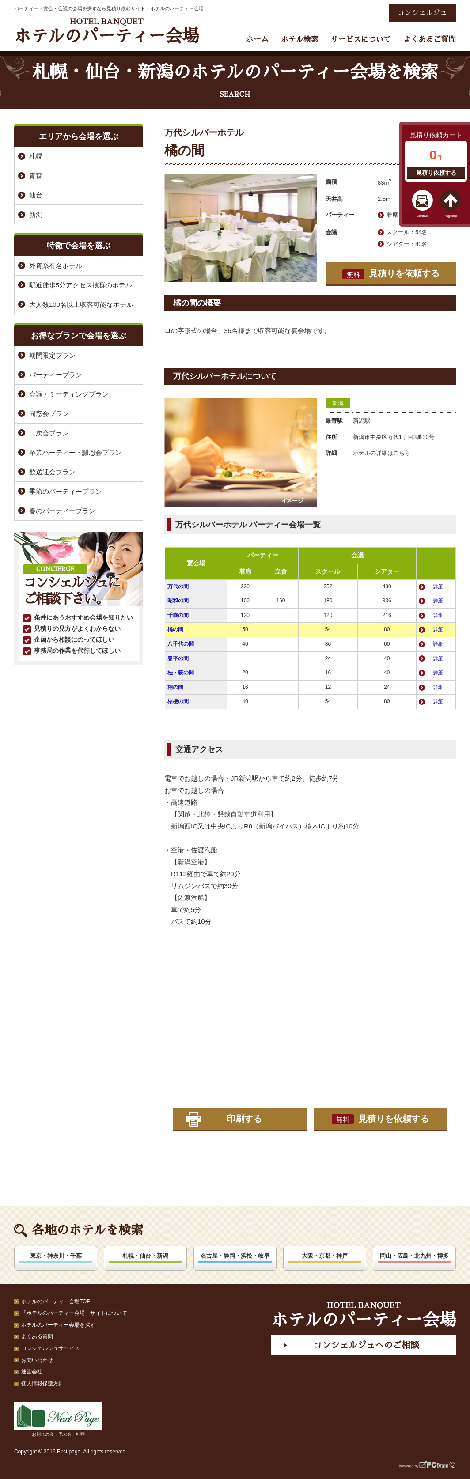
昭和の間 (178, 601)
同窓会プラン (49, 413)
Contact (423, 216)
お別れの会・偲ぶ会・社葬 (58, 1419)
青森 (35, 175)
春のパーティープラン (62, 510)
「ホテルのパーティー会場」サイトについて (74, 1313)
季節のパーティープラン (65, 491)
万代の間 (178, 586)
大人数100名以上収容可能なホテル (81, 304)
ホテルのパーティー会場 (106, 31)
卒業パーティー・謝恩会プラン (75, 452)
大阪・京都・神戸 (325, 1255)
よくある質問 (37, 1336)
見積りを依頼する (391, 274)
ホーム (257, 39)
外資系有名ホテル (55, 265)
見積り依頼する (436, 173)
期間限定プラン (52, 355)
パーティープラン (55, 374)
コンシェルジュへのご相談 (366, 1345)
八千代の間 (180, 644)
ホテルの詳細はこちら (381, 453)
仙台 (35, 195)
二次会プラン (49, 433)
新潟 (338, 403)
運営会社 (31, 1372)
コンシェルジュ (422, 12)
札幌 (35, 156)
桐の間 (175, 687)
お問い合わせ (37, 1360)
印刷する (244, 1118)
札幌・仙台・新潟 (145, 1255)
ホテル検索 (299, 39)
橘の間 (175, 629)
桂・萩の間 (180, 673)
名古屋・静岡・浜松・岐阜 (235, 1255)
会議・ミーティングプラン (69, 394)
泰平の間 (178, 658)
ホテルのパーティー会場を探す (58, 1325)
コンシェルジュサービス (50, 1348)
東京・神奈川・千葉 (56, 1255)
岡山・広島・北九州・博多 (414, 1255)
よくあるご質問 (429, 39)
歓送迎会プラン (52, 472)
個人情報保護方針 (42, 1384)
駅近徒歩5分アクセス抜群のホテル (80, 285)
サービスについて (361, 39)
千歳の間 (178, 615)
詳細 (438, 586)
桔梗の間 (178, 701)
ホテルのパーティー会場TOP (55, 1301)
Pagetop (450, 216)
